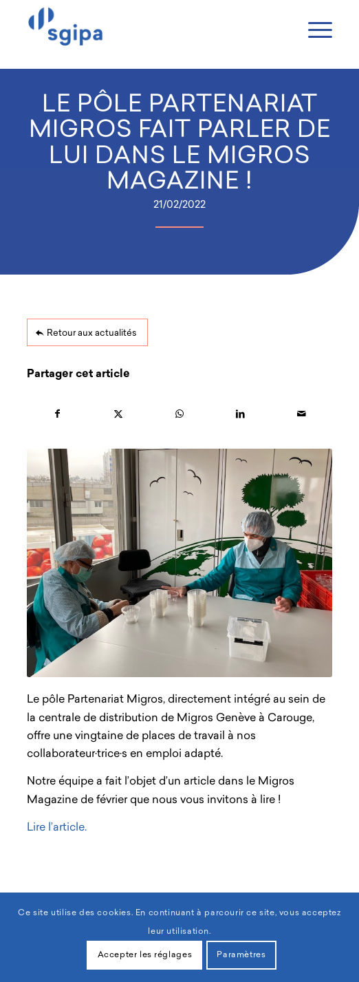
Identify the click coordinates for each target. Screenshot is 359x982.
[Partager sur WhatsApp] (179, 414)
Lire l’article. (57, 827)
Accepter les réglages (145, 955)
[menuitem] (313, 29)
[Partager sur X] (118, 414)
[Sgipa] (149, 27)
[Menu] (313, 30)
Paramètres (241, 955)
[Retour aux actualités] (87, 333)
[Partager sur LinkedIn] (240, 414)
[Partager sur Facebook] (57, 414)
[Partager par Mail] (301, 414)
